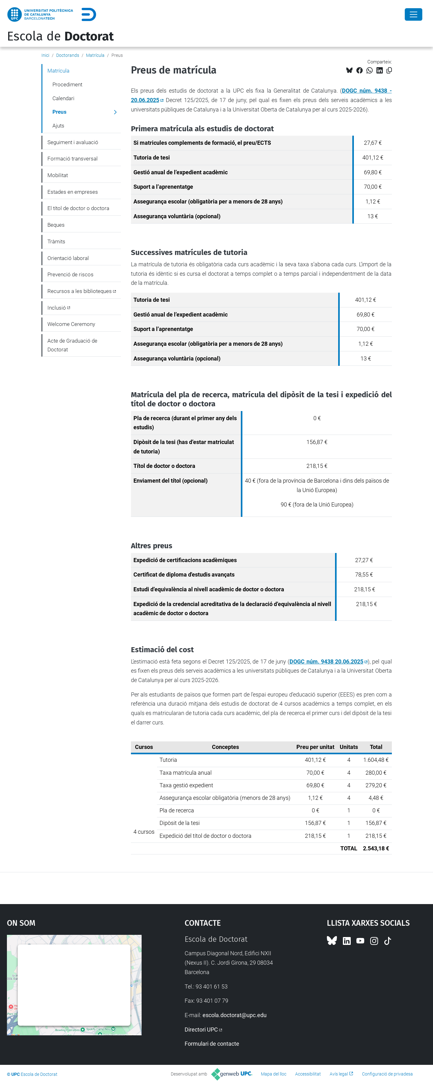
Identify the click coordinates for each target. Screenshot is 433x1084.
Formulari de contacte (212, 1043)
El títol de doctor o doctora (78, 208)
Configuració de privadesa (387, 1073)
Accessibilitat (308, 1073)
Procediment (67, 84)
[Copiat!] (389, 70)
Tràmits (56, 241)
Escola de (60, 36)
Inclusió (56, 308)
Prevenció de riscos (70, 274)
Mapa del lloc (273, 1073)
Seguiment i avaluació (72, 142)
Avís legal (339, 1073)
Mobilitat (57, 175)
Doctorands (67, 55)
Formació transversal (72, 158)
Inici (45, 55)
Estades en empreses (72, 192)
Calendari (63, 98)
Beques (56, 225)
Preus (59, 112)
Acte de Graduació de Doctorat (72, 345)
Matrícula (95, 55)
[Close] (413, 14)
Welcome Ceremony (71, 324)
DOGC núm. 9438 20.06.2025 (326, 661)
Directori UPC (201, 1029)
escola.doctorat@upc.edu (235, 1015)
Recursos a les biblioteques (79, 291)
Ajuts (58, 125)
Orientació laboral (68, 258)
